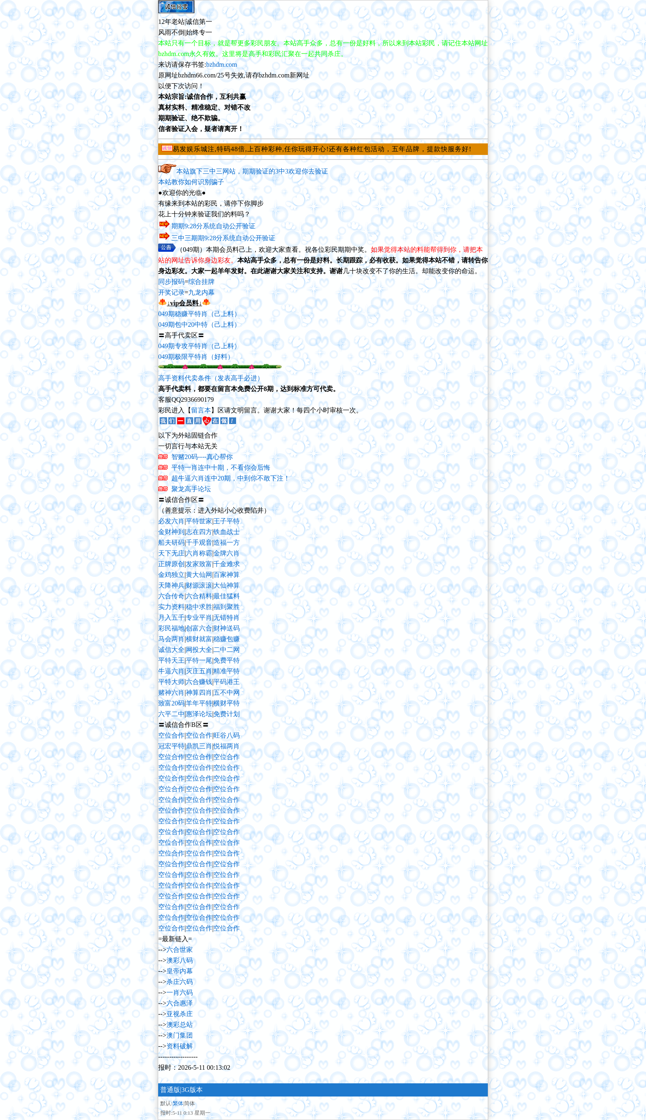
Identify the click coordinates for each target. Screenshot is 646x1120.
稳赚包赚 (226, 638)
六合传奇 (171, 596)
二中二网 (226, 649)
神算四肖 (199, 692)
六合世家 (179, 949)
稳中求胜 (199, 606)
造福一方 (226, 542)
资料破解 (179, 1046)
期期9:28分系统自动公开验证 (213, 226)
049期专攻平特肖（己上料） (199, 345)
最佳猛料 (226, 596)
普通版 (170, 1089)
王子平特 (226, 521)
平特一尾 (199, 660)
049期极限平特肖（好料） (196, 356)
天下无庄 (171, 553)
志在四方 (199, 531)
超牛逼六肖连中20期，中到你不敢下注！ (230, 478)
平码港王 (226, 681)
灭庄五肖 (199, 671)
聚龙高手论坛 (191, 488)
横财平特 (226, 703)
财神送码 (226, 628)
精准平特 (226, 671)
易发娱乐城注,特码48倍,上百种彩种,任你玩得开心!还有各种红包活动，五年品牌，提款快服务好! (322, 148)
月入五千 (171, 617)
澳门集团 (179, 1035)
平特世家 (199, 521)
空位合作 (171, 735)
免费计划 (226, 713)
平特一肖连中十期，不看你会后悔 (220, 467)
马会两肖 (171, 638)
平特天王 (171, 660)
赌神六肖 (171, 692)
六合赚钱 (199, 681)
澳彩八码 (179, 960)
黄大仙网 (199, 574)
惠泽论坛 (199, 713)
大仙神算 (226, 585)
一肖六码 (179, 992)
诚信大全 (171, 649)
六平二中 (171, 713)
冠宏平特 (171, 746)
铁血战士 (226, 531)
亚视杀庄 (179, 1013)
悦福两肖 (226, 746)
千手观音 (199, 542)
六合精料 (199, 596)
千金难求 (226, 563)
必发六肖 (171, 521)
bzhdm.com (221, 64)
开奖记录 (171, 292)
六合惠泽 (179, 1003)
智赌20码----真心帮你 (202, 456)
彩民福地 (171, 628)
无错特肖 (226, 617)
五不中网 (226, 692)
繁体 (178, 1103)
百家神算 (226, 574)
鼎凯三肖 (199, 746)
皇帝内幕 (179, 971)
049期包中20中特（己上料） (199, 324)
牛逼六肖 (171, 671)
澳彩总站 (179, 1024)
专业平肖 (199, 617)
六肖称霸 (199, 553)
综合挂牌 (201, 281)
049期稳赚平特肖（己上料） (199, 313)
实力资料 (171, 606)
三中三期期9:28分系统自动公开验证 (223, 237)
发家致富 (199, 563)
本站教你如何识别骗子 (191, 181)
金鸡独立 (171, 574)
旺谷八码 (226, 735)
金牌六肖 (226, 553)
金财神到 (171, 531)
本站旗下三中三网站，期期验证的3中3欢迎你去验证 (252, 171)
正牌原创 (171, 563)
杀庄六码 (179, 981)
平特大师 (171, 681)
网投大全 (199, 649)
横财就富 (199, 638)
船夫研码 (171, 542)
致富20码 (171, 703)
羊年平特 (199, 703)
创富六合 (199, 628)
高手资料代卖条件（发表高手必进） (211, 378)
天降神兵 (171, 585)
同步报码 (171, 281)
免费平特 (226, 660)
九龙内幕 (201, 292)
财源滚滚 (199, 585)
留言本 (201, 410)
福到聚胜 (226, 606)
